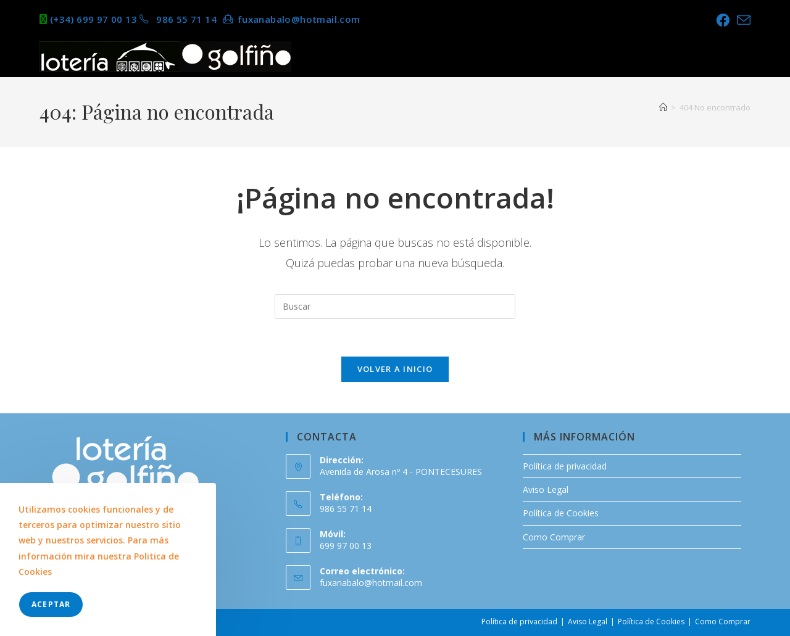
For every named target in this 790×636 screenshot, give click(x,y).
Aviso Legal (545, 489)
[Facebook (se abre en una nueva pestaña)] (722, 20)
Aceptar (50, 604)
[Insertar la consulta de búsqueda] (395, 306)
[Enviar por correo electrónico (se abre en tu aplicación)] (741, 20)
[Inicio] (663, 107)
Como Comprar (554, 537)
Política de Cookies (561, 513)
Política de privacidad (565, 466)
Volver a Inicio (395, 368)
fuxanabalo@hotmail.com (371, 583)
